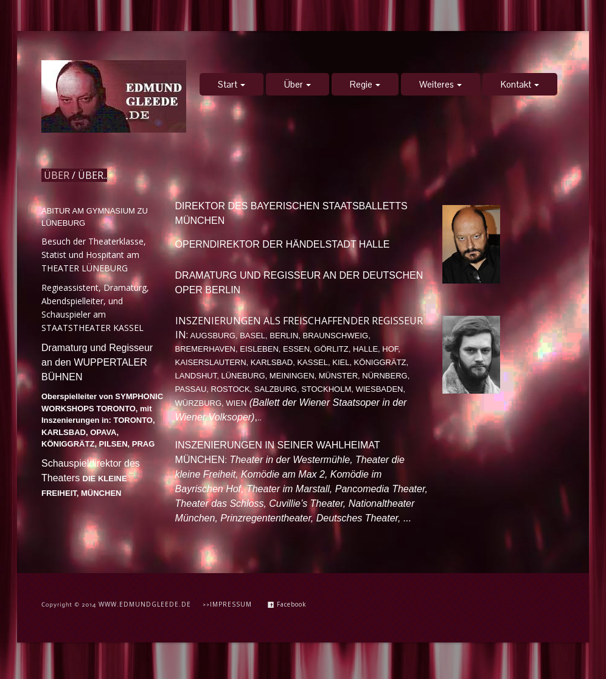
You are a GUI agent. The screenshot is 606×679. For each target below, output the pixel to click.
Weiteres (440, 84)
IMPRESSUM (231, 604)
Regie (365, 84)
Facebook (287, 604)
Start (231, 84)
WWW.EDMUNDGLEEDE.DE (145, 604)
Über (297, 84)
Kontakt (520, 84)
